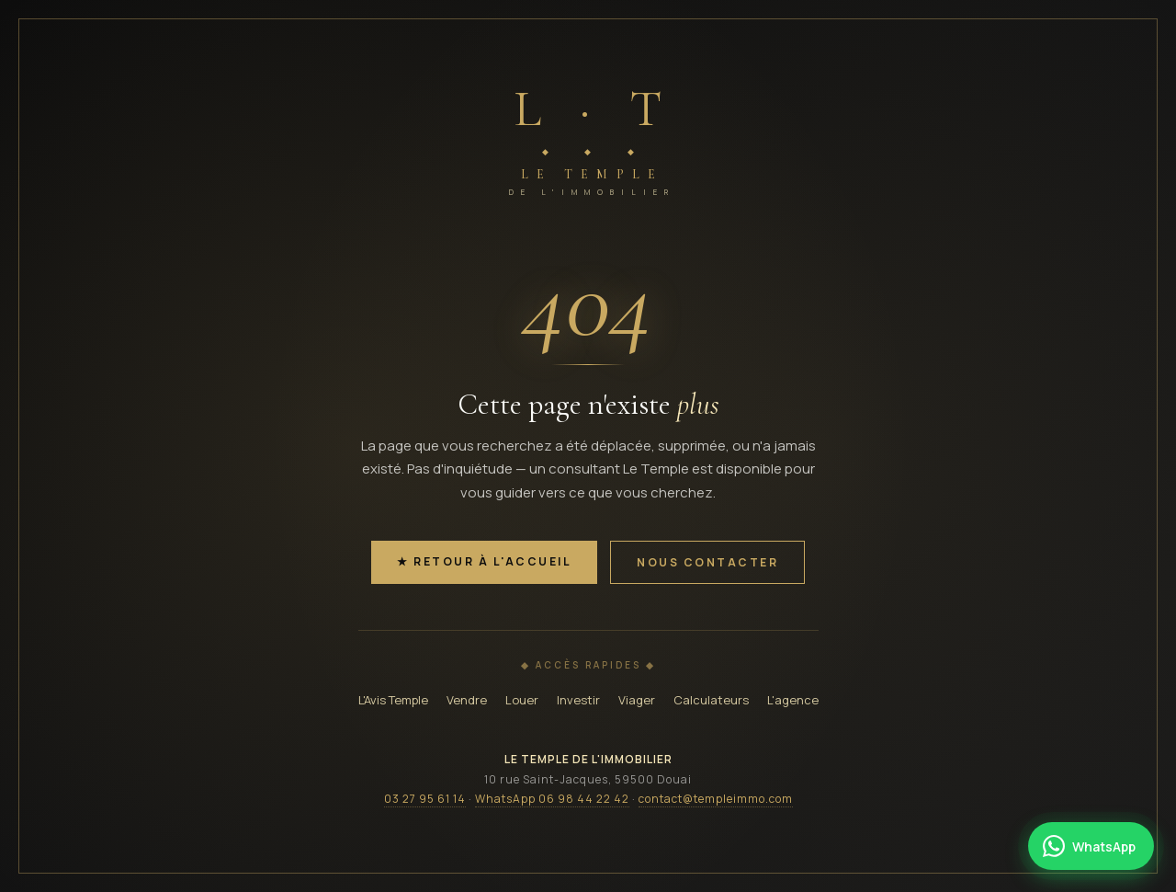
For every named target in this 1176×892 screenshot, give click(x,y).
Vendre (467, 700)
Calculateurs (711, 700)
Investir (578, 700)
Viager (636, 700)
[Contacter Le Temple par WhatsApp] (1091, 846)
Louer (521, 700)
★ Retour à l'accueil (484, 561)
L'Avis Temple (393, 700)
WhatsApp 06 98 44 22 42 (552, 798)
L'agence (793, 700)
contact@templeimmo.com (716, 798)
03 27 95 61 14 (425, 798)
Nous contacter (707, 562)
